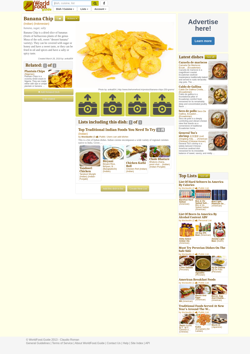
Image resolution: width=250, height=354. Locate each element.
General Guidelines (38, 343)
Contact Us (113, 343)
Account (100, 9)
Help (126, 343)
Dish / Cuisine (65, 9)
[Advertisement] (48, 154)
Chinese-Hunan (197, 141)
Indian (28, 23)
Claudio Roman (69, 339)
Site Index (137, 343)
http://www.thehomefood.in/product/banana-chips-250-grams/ (146, 89)
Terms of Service (62, 343)
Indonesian (41, 23)
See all (210, 57)
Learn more (203, 41)
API (147, 343)
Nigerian (29, 74)
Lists (84, 9)
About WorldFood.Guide (90, 343)
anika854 (69, 58)
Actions (72, 18)
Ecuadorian (194, 67)
